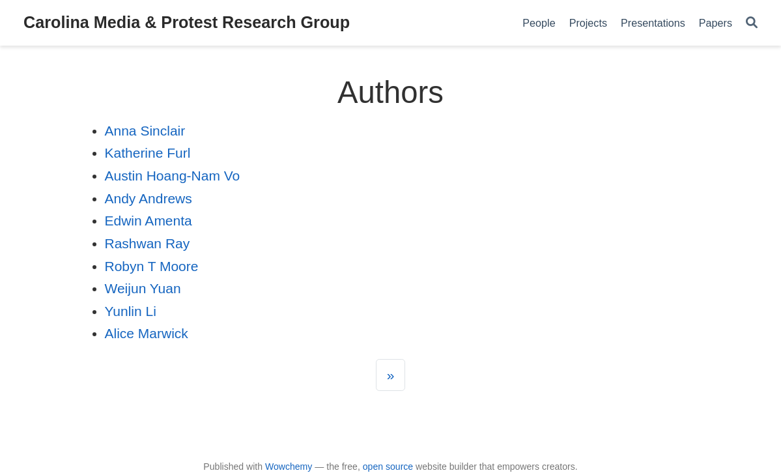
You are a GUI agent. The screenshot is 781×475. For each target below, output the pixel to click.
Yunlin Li (130, 311)
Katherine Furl (148, 152)
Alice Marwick (146, 333)
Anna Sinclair (145, 130)
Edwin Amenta (148, 220)
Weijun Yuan (143, 288)
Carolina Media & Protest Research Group (186, 22)
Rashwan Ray (147, 243)
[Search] (752, 23)
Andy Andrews (148, 198)
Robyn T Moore (152, 266)
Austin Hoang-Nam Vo (172, 175)
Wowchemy (288, 466)
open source (388, 466)
